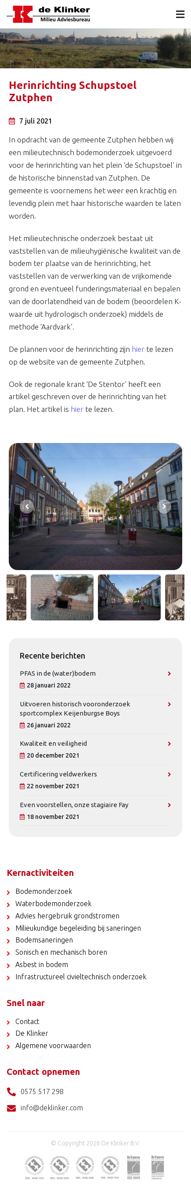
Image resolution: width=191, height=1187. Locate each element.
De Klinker (31, 1033)
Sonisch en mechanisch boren (61, 952)
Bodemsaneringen (44, 940)
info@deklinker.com (45, 1108)
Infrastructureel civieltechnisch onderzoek (80, 977)
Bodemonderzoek (43, 891)
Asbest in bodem (41, 964)
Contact (27, 1021)
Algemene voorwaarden (53, 1045)
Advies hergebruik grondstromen (67, 916)
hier (138, 349)
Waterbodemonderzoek (53, 903)
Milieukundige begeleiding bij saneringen (78, 928)
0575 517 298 (35, 1092)
